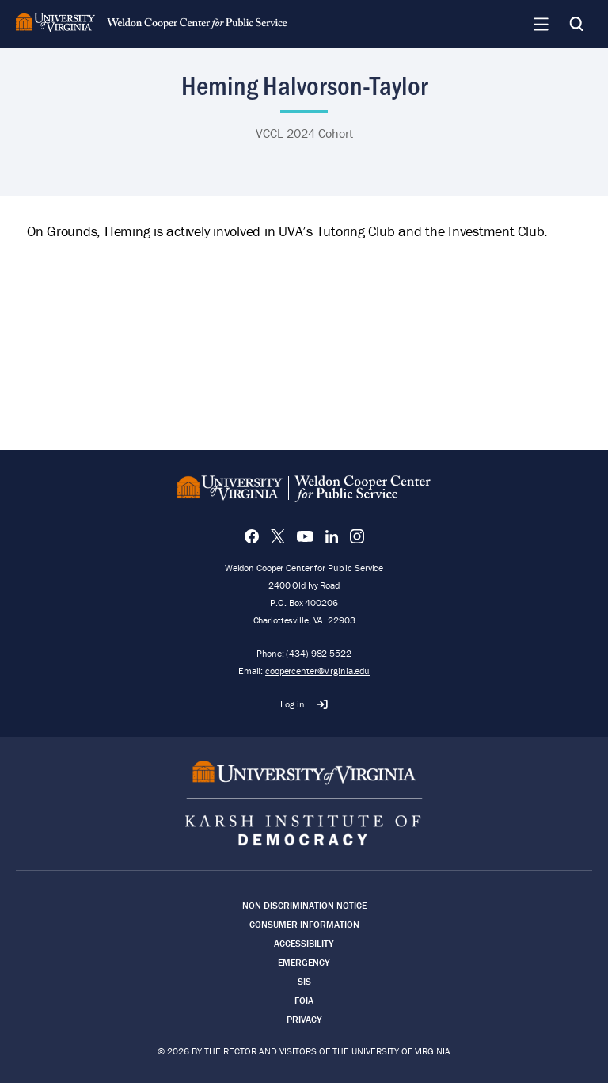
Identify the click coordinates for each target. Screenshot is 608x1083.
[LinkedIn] (331, 536)
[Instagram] (357, 536)
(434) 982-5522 (318, 653)
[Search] (576, 24)
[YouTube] (305, 536)
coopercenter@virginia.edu (317, 671)
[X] (278, 536)
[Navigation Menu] (541, 24)
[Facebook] (252, 536)
